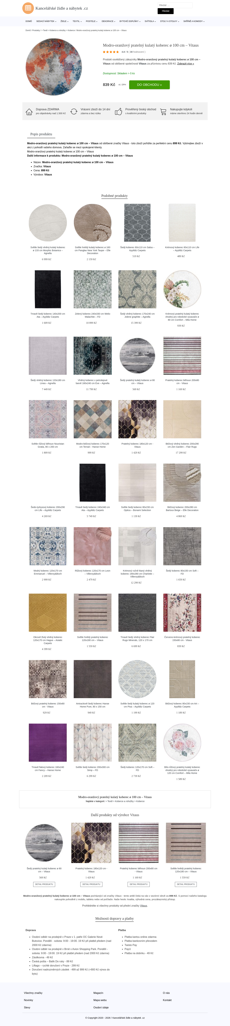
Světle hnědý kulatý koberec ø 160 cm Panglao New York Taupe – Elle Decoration (93, 250)
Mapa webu (100, 1000)
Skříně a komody (193, 21)
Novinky (28, 1000)
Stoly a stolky (168, 21)
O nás (166, 993)
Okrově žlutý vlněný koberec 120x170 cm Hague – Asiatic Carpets (47, 640)
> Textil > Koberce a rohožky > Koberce (58, 30)
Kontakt (167, 1000)
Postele (91, 21)
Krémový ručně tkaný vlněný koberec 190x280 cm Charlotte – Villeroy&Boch (137, 573)
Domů (29, 21)
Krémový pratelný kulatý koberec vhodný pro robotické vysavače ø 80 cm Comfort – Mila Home (182, 316)
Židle (63, 21)
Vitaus (142, 63)
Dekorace (107, 21)
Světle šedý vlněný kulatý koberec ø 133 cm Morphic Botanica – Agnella (48, 250)
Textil (76, 21)
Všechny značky (33, 993)
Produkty (36, 30)
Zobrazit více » (185, 63)
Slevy (27, 1007)
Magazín (98, 993)
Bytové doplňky (129, 21)
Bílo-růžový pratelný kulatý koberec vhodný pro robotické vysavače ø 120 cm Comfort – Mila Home (182, 770)
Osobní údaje (101, 1007)
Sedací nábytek (45, 21)
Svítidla (149, 21)
